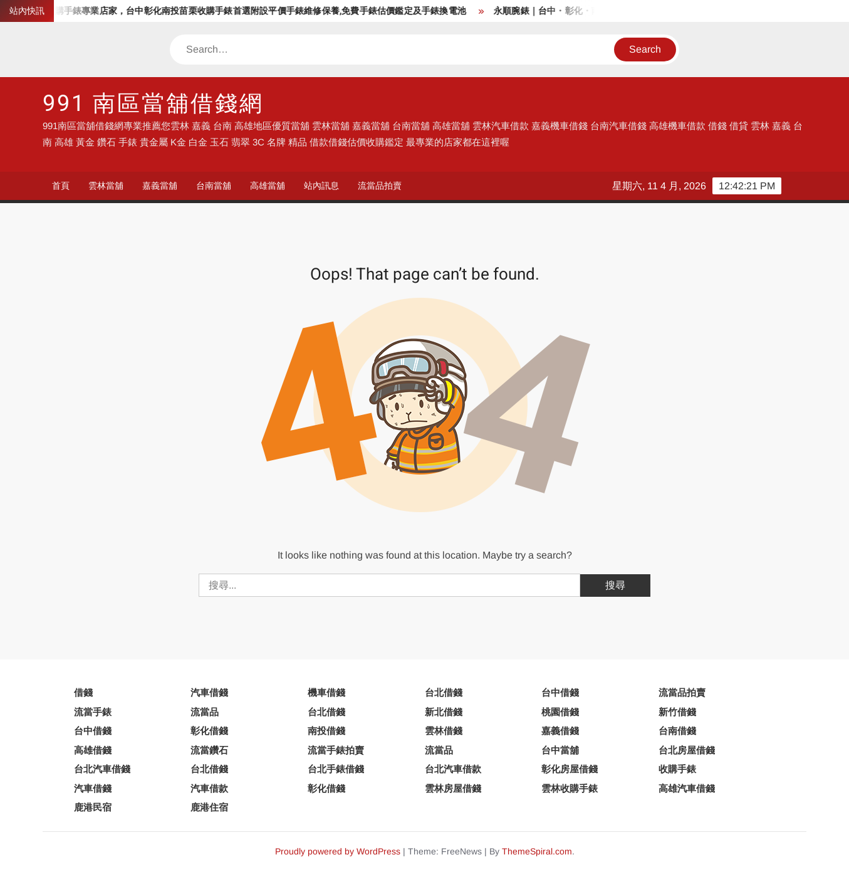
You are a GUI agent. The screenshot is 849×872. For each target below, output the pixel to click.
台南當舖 (213, 186)
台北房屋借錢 (687, 750)
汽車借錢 (209, 692)
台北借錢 (443, 692)
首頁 (61, 186)
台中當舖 (560, 750)
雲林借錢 (443, 730)
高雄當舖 (267, 186)
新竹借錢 (677, 712)
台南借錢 (677, 730)
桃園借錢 (560, 712)
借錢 (83, 692)
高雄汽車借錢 (687, 788)
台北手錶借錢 (336, 769)
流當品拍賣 (380, 186)
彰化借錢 (209, 730)
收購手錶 (677, 769)
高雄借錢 (93, 750)
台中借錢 (560, 692)
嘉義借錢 (560, 730)
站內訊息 (321, 186)
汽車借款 (209, 788)
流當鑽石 (209, 750)
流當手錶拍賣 (336, 750)
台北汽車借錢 (102, 769)
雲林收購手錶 (569, 788)
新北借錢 (443, 712)
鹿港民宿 (93, 807)
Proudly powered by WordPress (337, 851)
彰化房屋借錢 (569, 769)
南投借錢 (326, 730)
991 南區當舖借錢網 (153, 103)
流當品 (204, 712)
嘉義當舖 (159, 186)
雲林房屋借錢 (453, 788)
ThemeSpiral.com (537, 851)
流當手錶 (93, 712)
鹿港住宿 (209, 807)
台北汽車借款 (453, 769)
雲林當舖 (105, 186)
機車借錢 (326, 692)
